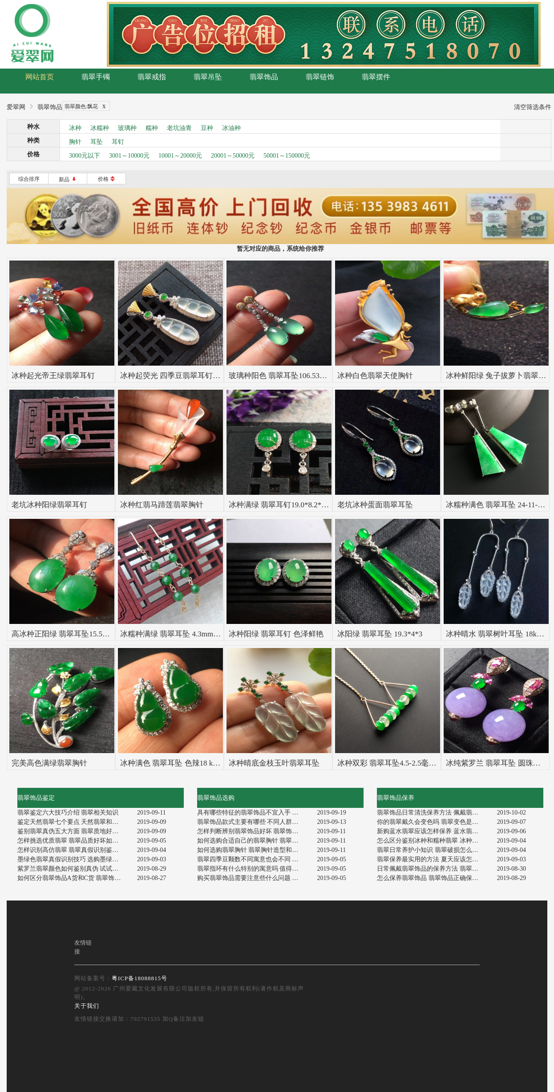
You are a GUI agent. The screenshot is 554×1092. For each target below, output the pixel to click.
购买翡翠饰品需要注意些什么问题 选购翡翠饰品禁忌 (254, 878)
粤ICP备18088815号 (139, 978)
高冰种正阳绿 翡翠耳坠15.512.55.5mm (74, 634)
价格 (106, 179)
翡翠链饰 (320, 77)
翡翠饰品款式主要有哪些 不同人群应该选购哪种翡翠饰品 (254, 822)
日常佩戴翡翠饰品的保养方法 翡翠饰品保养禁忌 (433, 868)
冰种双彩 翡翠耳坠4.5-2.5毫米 (386, 763)
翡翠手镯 (95, 77)
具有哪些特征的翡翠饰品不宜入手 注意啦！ (254, 812)
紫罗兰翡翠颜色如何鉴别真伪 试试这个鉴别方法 (74, 868)
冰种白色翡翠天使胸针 (375, 375)
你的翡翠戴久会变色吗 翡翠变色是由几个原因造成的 (433, 822)
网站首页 (39, 77)
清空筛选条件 (532, 107)
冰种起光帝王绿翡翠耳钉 (53, 375)
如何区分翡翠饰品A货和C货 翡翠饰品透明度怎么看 (74, 878)
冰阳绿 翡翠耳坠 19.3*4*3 (379, 634)
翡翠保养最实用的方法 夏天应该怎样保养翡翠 (433, 859)
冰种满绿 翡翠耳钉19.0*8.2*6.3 (280, 505)
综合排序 (29, 179)
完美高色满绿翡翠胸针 (49, 763)
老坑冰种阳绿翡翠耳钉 (49, 505)
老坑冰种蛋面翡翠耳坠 (375, 505)
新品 (68, 179)
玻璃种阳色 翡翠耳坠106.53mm (280, 375)
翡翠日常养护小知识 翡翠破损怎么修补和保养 (433, 850)
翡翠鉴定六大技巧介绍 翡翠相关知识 (68, 812)
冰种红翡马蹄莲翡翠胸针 (161, 505)
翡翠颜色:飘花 (87, 106)
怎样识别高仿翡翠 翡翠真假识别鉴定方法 (74, 850)
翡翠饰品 (264, 77)
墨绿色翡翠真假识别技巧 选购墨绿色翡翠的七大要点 (74, 859)
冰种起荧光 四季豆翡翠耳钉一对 (174, 375)
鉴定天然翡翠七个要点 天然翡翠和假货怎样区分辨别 (74, 822)
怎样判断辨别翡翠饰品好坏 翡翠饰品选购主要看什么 (254, 831)
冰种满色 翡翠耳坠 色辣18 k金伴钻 (177, 763)
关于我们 (86, 1005)
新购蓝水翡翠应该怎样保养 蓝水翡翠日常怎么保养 (433, 831)
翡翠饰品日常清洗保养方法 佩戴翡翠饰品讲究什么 (433, 812)
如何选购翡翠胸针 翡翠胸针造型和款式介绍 (254, 850)
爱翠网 (16, 107)
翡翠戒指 (151, 77)
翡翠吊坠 (208, 77)
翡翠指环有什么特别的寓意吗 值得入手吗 (254, 868)
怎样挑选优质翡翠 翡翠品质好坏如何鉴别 (74, 840)
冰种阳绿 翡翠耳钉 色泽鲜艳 (276, 634)
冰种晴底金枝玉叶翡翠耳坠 (274, 763)
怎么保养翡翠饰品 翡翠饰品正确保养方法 (433, 878)
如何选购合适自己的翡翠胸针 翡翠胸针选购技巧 (254, 840)
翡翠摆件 (376, 77)
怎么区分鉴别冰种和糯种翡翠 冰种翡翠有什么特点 (433, 840)
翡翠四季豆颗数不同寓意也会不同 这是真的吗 (254, 859)
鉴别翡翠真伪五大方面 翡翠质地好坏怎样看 (74, 831)
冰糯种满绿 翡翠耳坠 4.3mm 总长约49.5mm (191, 634)
